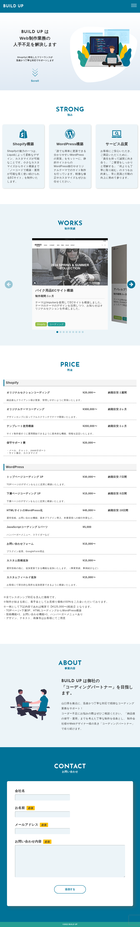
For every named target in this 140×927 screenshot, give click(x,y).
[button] (131, 284)
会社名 (20, 791)
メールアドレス (31, 825)
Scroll (35, 74)
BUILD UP (13, 6)
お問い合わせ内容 (33, 841)
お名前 (25, 808)
